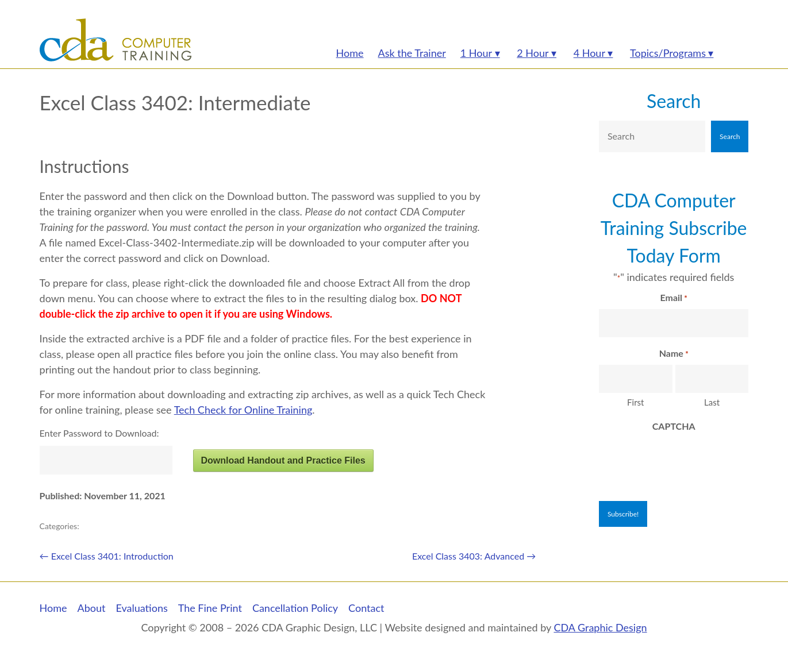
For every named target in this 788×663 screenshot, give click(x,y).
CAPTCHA (673, 426)
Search (674, 101)
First (635, 402)
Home (53, 608)
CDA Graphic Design (600, 627)
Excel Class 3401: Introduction (107, 555)
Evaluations (141, 608)
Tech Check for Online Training (243, 409)
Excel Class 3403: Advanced (474, 555)
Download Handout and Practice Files (283, 460)
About (92, 608)
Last (712, 402)
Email (673, 298)
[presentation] (686, 460)
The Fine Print (210, 608)
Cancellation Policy (295, 608)
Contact (366, 608)
